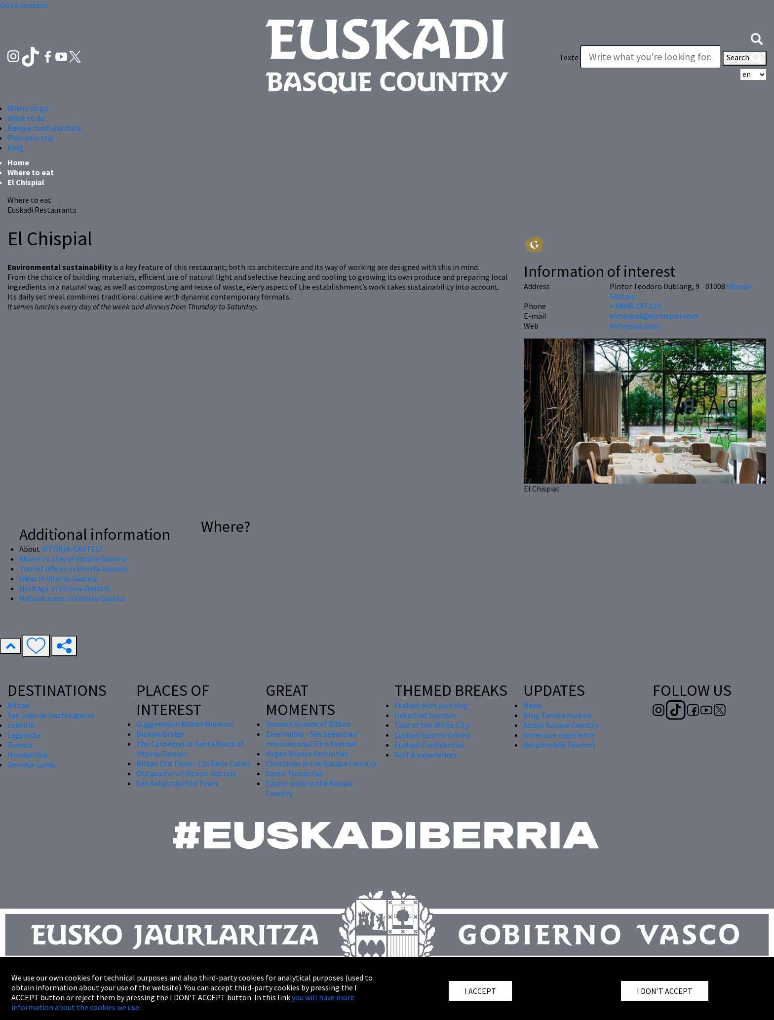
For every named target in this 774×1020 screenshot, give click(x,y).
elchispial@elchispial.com (654, 316)
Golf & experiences (425, 754)
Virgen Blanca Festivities (307, 753)
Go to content (24, 5)
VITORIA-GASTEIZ (72, 549)
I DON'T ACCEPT (665, 991)
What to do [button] (26, 118)
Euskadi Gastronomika (432, 735)
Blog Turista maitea (557, 715)
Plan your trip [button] (30, 138)
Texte (569, 57)
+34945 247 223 (635, 306)
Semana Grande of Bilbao (308, 724)
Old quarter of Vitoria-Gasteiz (186, 773)
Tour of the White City (431, 725)
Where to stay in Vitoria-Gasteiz (73, 559)
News (532, 705)
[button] (757, 38)
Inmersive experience (559, 735)
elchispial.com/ (635, 326)
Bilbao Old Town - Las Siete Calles (193, 763)
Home (18, 162)
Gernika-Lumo (31, 764)
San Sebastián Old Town (176, 783)
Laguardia (23, 735)
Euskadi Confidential (429, 745)
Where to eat (30, 172)
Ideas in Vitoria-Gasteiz (58, 578)
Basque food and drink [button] (44, 128)
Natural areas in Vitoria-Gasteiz (72, 598)
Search (745, 58)
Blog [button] (15, 147)
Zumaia (20, 745)
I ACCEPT (480, 991)
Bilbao (18, 705)
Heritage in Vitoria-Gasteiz (64, 588)
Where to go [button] (28, 108)
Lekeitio (21, 725)
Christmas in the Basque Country (321, 763)
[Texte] (650, 57)
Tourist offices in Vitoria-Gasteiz (73, 568)
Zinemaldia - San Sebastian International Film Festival (311, 739)
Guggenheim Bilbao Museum (184, 724)
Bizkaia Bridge (160, 734)
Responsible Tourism (559, 745)
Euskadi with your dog (430, 705)
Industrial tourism (425, 715)
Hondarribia (27, 754)
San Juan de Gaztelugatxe (50, 715)
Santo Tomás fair (295, 773)
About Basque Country (560, 725)
